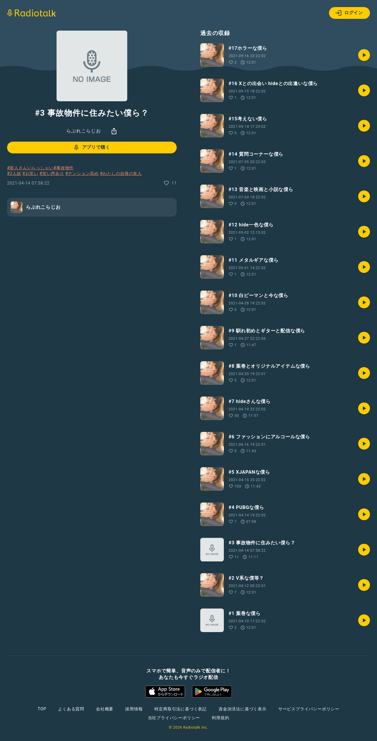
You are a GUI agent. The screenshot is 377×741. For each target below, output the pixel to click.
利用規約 (220, 717)
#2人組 (14, 173)
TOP (42, 709)
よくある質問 (71, 709)
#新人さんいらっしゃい (30, 167)
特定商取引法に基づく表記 (180, 709)
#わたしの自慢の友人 (121, 173)
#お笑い (30, 173)
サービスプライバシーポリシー (308, 709)
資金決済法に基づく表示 (243, 709)
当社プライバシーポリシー (174, 717)
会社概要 (104, 709)
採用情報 (134, 709)
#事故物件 (63, 167)
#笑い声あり (51, 173)
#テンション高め (82, 173)
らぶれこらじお (83, 131)
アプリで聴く (91, 147)
